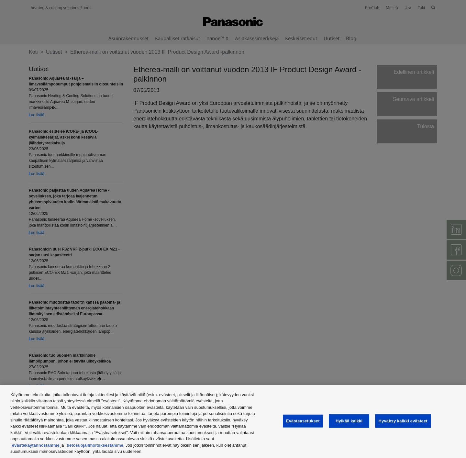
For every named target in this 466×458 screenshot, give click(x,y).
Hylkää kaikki (349, 421)
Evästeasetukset (303, 421)
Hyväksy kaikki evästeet (403, 421)
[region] (233, 421)
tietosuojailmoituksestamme (95, 445)
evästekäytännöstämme (36, 445)
